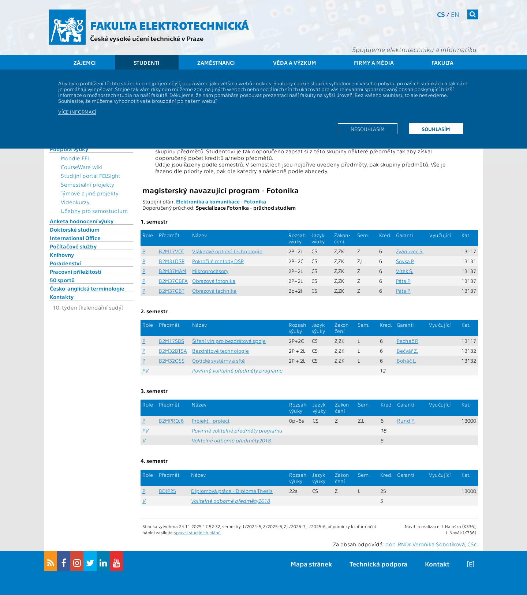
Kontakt (437, 564)
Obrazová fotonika (213, 281)
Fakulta (442, 62)
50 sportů (62, 280)
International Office (75, 238)
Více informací (77, 112)
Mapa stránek (311, 564)
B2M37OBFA (173, 281)
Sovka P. (405, 261)
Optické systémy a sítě (218, 361)
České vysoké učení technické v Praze (146, 38)
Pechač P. (407, 341)
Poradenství (65, 263)
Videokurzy (75, 202)
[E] (470, 564)
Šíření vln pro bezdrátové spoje (229, 341)
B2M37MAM (172, 271)
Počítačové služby (73, 246)
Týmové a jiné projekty (90, 193)
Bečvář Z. (407, 351)
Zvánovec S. (409, 251)
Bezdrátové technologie (220, 351)
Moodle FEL (75, 158)
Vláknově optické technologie (227, 251)
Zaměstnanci (216, 62)
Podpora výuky (69, 149)
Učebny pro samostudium (94, 210)
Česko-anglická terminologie (87, 288)
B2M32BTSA (173, 351)
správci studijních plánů (197, 532)
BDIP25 (167, 491)
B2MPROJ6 (171, 421)
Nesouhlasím (368, 129)
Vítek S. (404, 271)
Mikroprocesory (210, 271)
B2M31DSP (171, 261)
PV (145, 370)
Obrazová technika (214, 291)
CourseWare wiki (81, 167)
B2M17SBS (171, 341)
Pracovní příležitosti (75, 271)
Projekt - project (210, 421)
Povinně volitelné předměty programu (237, 370)
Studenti (147, 62)
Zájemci (85, 62)
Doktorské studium (75, 229)
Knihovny (62, 254)
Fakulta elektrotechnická (169, 24)
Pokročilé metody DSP (218, 261)
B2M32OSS (171, 361)
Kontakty (62, 296)
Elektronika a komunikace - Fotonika (221, 201)
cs (441, 14)
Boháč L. (406, 361)
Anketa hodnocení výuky (81, 221)
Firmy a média (374, 62)
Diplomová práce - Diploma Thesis (232, 491)
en (455, 14)
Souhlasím (436, 129)
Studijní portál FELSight (90, 175)
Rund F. (406, 421)
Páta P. (403, 281)
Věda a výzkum (294, 62)
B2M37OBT (171, 291)
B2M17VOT (171, 251)
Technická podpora (378, 564)
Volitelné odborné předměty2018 (231, 440)
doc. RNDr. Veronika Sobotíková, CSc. (431, 544)
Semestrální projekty (87, 184)
